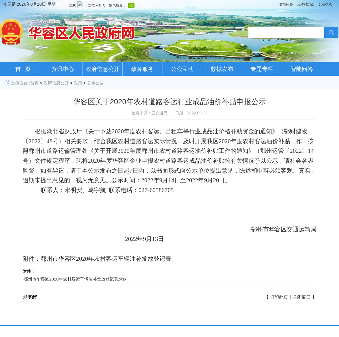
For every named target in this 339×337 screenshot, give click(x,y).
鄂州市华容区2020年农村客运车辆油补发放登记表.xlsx (75, 279)
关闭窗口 (302, 297)
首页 (34, 83)
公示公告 (95, 83)
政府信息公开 (102, 69)
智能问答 (286, 4)
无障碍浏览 (305, 4)
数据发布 (222, 69)
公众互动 (182, 69)
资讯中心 (62, 69)
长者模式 (325, 4)
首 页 (23, 69)
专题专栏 (262, 69)
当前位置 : (20, 83)
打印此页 (279, 297)
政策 (78, 83)
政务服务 (142, 69)
